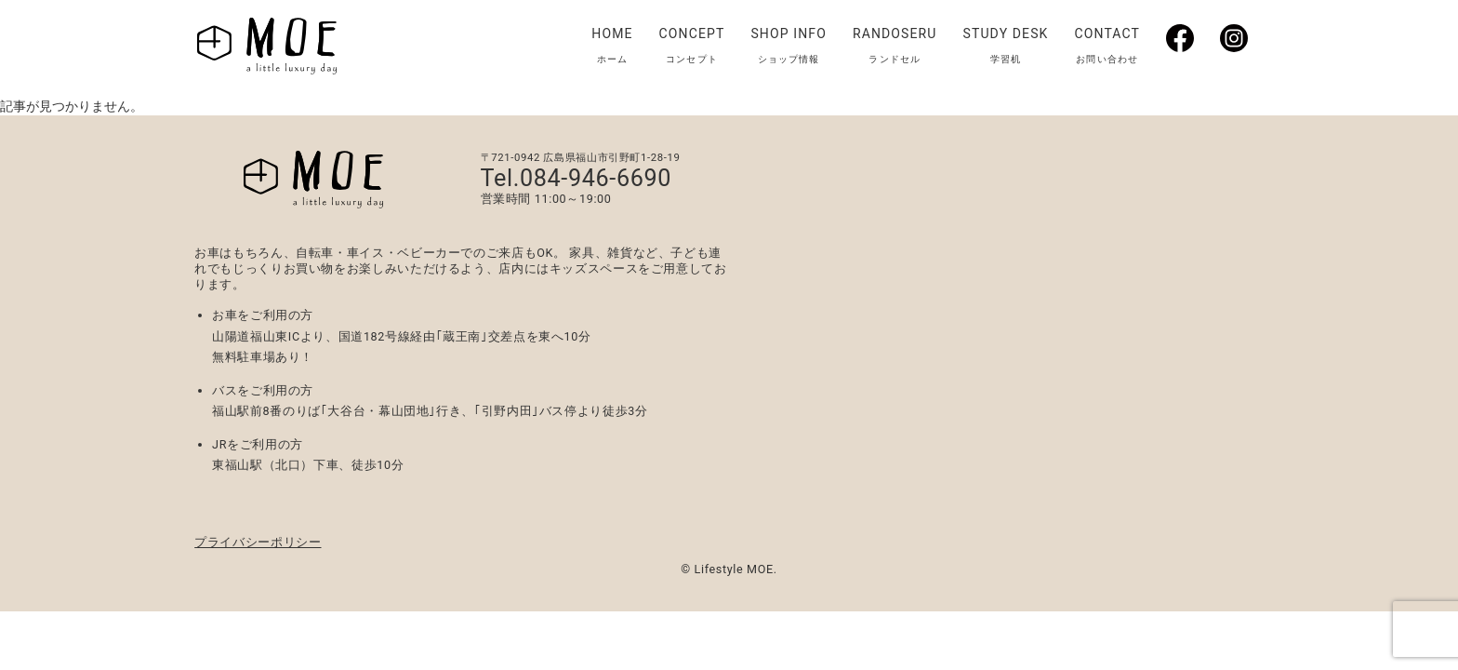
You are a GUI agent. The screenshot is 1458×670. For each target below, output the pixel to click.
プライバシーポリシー (257, 542)
